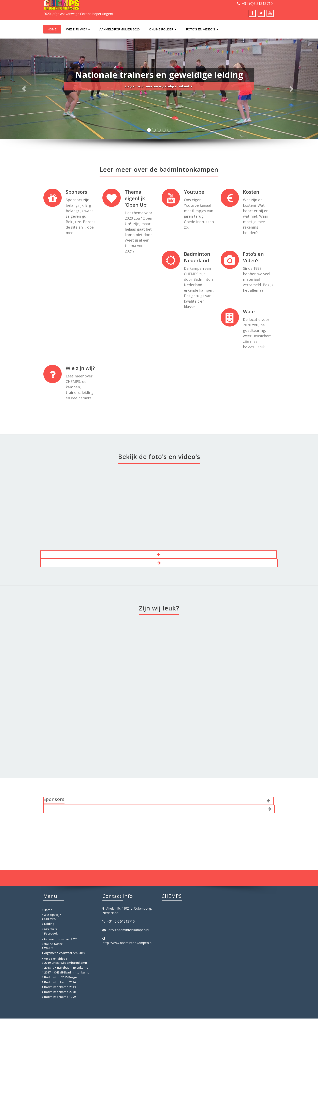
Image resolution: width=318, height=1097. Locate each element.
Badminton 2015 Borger (61, 977)
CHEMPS (50, 919)
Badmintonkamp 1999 (60, 997)
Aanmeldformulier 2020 (119, 29)
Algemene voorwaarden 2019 (64, 953)
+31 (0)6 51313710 (257, 3)
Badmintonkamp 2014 (60, 982)
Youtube (194, 191)
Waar (249, 311)
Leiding (49, 924)
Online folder (162, 29)
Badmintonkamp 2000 (60, 992)
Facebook (51, 933)
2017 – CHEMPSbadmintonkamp (66, 972)
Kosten (251, 191)
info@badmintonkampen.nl (128, 930)
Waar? (48, 948)
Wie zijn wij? (78, 29)
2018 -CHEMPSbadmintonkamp (66, 967)
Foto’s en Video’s (202, 29)
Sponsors (76, 191)
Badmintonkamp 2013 (60, 987)
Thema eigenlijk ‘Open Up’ (136, 198)
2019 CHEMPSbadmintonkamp (65, 963)
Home (52, 29)
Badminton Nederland (197, 257)
